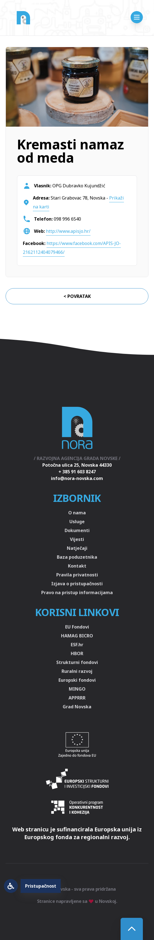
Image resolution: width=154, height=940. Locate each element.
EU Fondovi (77, 627)
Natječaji (77, 548)
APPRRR (77, 698)
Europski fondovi (77, 680)
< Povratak (77, 296)
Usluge (77, 521)
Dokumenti (77, 530)
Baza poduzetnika (77, 557)
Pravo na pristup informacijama (77, 592)
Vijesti (77, 539)
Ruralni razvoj (77, 671)
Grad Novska (77, 707)
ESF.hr (77, 645)
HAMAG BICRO (77, 636)
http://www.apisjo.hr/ (68, 231)
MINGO (77, 689)
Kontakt (77, 566)
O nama (77, 513)
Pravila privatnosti (77, 575)
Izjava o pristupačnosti (77, 584)
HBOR (77, 653)
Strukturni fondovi (77, 662)
